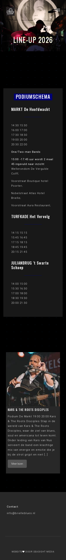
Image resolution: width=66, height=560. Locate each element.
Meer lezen (17, 463)
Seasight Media (43, 551)
